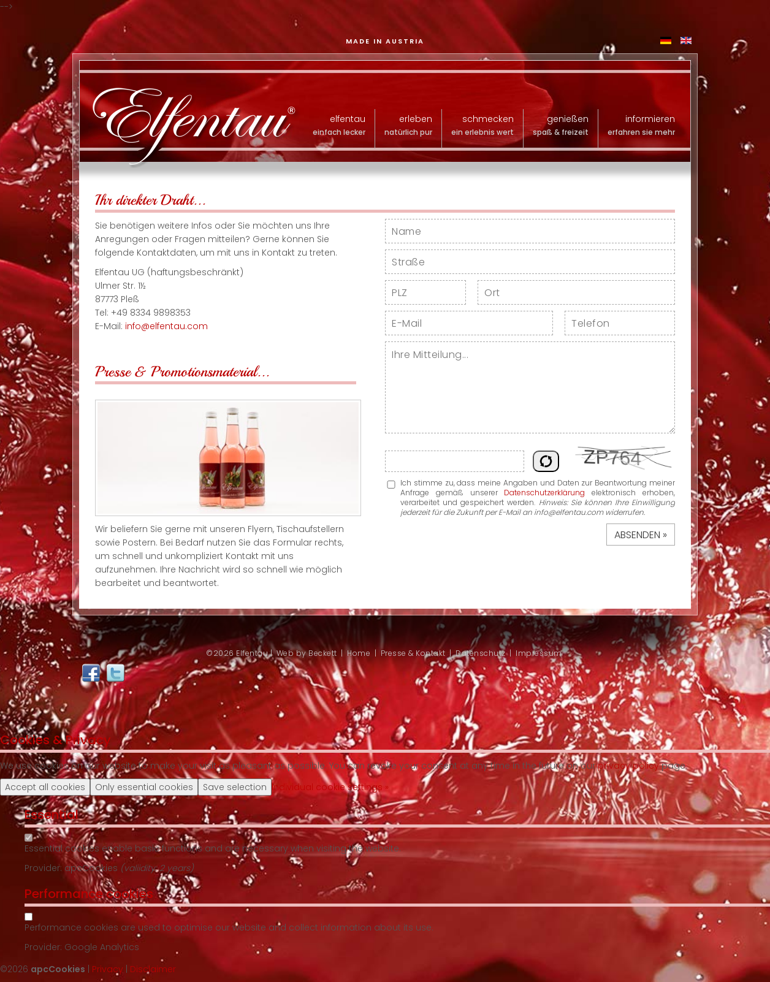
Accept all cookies (45, 787)
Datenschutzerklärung (544, 492)
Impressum (539, 653)
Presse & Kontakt (413, 653)
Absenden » (640, 535)
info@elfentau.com (166, 326)
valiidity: (141, 868)
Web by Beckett (306, 653)
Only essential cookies (144, 787)
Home (358, 653)
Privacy (107, 969)
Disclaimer (153, 969)
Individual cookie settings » (330, 787)
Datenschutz (481, 653)
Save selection (235, 787)
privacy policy (628, 765)
